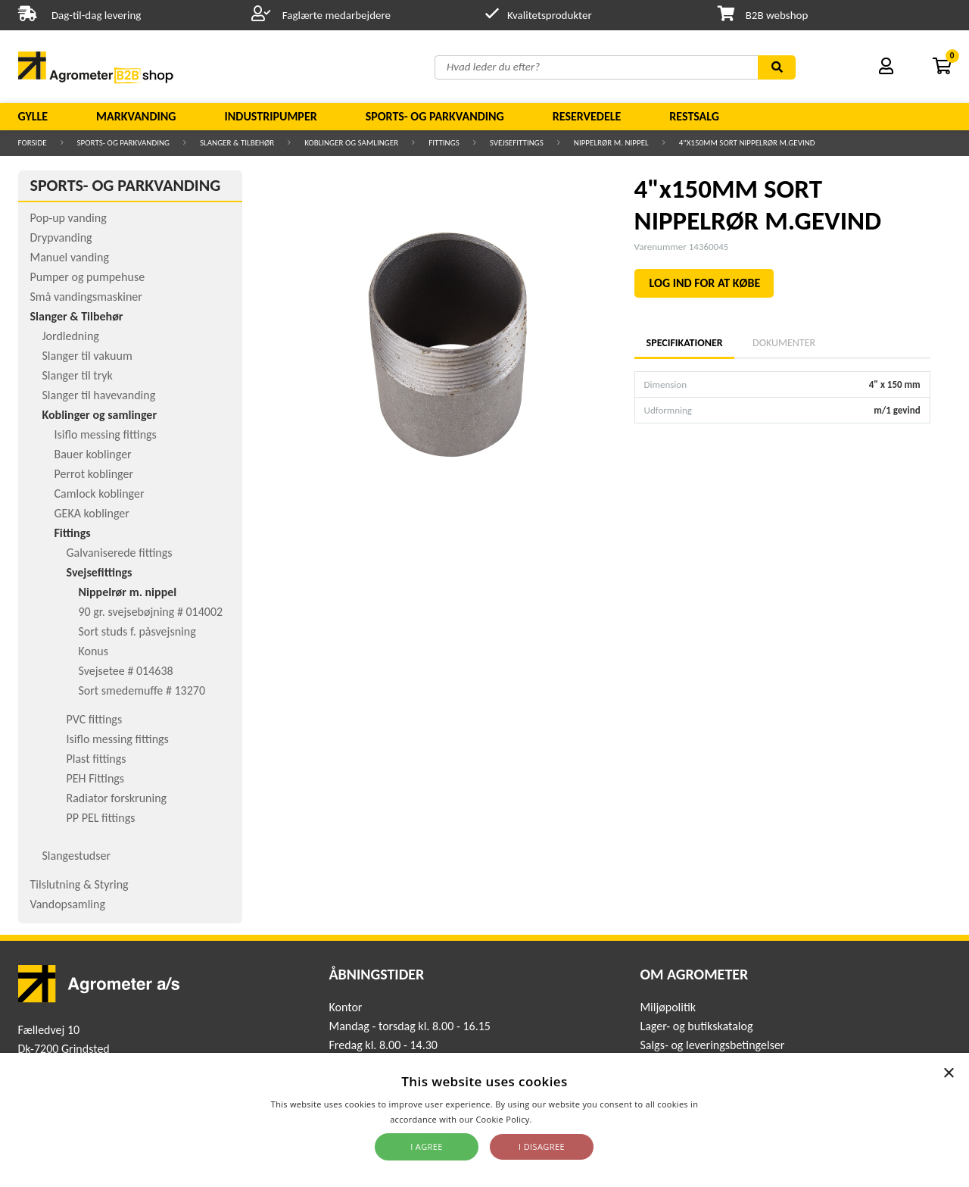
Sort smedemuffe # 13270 (142, 690)
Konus (94, 651)
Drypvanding (61, 237)
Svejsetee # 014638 (126, 671)
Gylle (33, 116)
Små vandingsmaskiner (86, 296)
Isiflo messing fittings (106, 434)
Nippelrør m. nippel (611, 143)
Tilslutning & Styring (79, 884)
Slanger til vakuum (87, 355)
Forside (32, 143)
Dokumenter (783, 342)
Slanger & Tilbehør (237, 143)
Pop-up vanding (68, 218)
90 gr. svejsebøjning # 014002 (151, 611)
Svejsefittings (517, 143)
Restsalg (694, 116)
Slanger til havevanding (99, 395)
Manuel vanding (69, 257)
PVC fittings (95, 719)
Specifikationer (684, 342)
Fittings (444, 143)
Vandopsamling (67, 904)
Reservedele (587, 116)
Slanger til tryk (77, 375)
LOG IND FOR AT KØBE (705, 283)
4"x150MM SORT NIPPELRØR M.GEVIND (747, 143)
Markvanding (136, 116)
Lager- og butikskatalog (696, 1026)
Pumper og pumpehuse (87, 277)
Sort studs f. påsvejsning (137, 631)
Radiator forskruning (117, 798)
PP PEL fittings (101, 818)
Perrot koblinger (94, 474)
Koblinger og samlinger (351, 143)
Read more (556, 1119)
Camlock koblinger (100, 493)
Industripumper (270, 116)
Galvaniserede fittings (120, 552)
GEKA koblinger (92, 513)
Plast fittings (96, 758)
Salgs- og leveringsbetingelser (712, 1045)
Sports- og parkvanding (435, 116)
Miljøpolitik (668, 1007)
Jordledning (70, 336)
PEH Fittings (96, 778)
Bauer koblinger (93, 454)
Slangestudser (76, 855)
